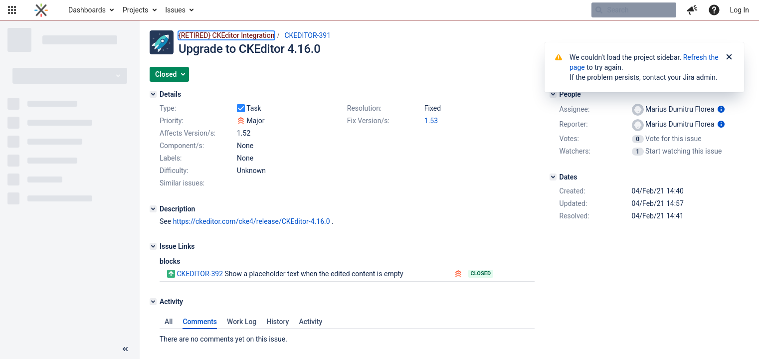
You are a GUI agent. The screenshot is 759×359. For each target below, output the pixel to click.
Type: (168, 108)
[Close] (729, 57)
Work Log (241, 322)
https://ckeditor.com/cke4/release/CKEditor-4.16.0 (251, 221)
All (169, 322)
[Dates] (553, 177)
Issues (175, 10)
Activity (310, 322)
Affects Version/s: (187, 133)
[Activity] (153, 301)
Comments (200, 322)
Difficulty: (174, 171)
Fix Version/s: (368, 121)
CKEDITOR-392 (200, 274)
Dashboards (87, 10)
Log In (739, 10)
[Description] (153, 208)
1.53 (431, 121)
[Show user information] (721, 109)
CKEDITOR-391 (307, 35)
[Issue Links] (153, 246)
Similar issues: (182, 183)
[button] (12, 10)
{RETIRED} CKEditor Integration (226, 35)
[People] (553, 94)
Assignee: (575, 109)
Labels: (171, 158)
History (277, 322)
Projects (135, 10)
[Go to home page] (41, 10)
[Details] (153, 94)
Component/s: (182, 146)
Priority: (172, 121)
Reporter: (574, 124)
